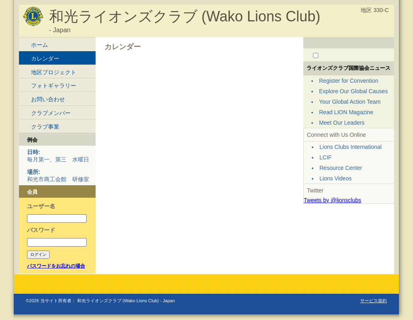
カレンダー (45, 58)
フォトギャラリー (53, 85)
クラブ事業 (45, 126)
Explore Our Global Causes (353, 91)
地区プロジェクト (53, 72)
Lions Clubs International (350, 147)
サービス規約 (373, 300)
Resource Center (340, 168)
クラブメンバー (51, 113)
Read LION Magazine (346, 112)
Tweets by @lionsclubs (332, 200)
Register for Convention (348, 80)
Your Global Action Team (350, 101)
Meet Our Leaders (342, 122)
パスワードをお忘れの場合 (56, 266)
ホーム (39, 45)
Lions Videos (335, 178)
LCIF (325, 157)
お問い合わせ (48, 99)
